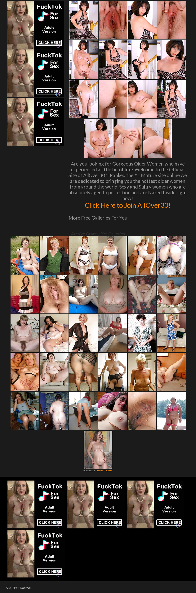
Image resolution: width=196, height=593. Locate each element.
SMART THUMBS (105, 471)
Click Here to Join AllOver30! (128, 205)
